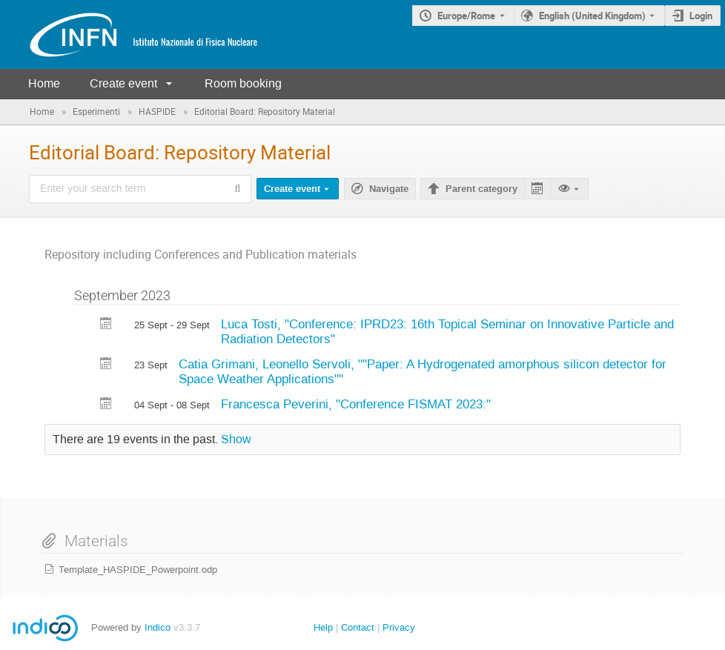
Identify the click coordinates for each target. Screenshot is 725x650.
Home (44, 83)
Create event (123, 83)
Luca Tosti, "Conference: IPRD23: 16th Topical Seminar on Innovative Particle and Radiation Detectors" (447, 332)
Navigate (388, 189)
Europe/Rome (466, 15)
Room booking (243, 83)
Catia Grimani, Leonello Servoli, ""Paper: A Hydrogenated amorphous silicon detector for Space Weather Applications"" (422, 372)
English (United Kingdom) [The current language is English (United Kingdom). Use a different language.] (592, 15)
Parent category (481, 189)
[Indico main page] (129, 34)
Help (323, 627)
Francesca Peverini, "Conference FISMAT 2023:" (356, 404)
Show (236, 439)
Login (700, 15)
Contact (357, 627)
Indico (158, 627)
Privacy (399, 627)
